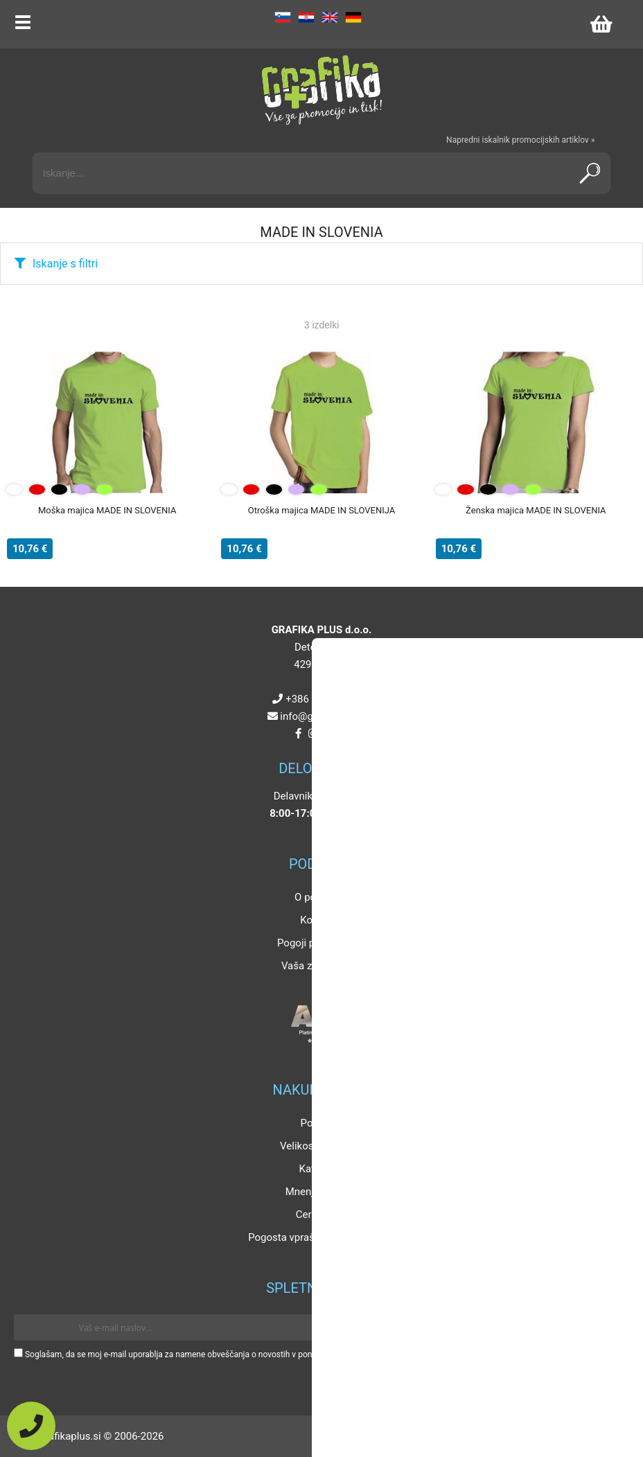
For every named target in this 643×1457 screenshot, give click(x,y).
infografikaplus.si (324, 716)
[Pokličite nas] (31, 1426)
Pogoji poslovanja (318, 943)
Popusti (318, 1123)
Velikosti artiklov (318, 1146)
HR (306, 17)
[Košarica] (600, 24)
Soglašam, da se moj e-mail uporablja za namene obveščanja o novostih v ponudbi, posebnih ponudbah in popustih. (237, 1354)
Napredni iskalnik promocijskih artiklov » (520, 140)
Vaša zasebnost (318, 966)
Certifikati (318, 1214)
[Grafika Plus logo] (321, 90)
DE (353, 17)
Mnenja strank (318, 1191)
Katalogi (318, 1169)
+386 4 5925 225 (324, 699)
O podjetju (318, 897)
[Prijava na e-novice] (609, 1327)
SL (282, 17)
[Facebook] (298, 733)
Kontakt (318, 920)
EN (330, 17)
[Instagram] (312, 733)
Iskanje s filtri (65, 263)
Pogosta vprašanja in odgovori (318, 1237)
